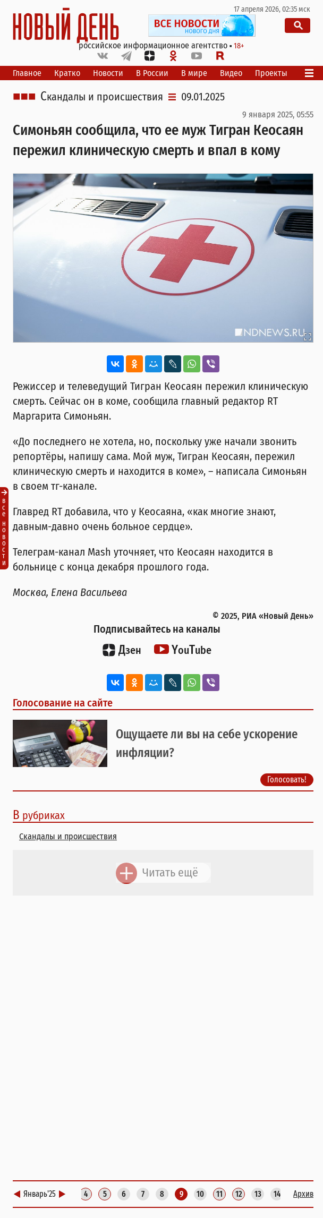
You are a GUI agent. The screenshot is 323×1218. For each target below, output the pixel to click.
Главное (27, 73)
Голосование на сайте (63, 702)
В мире (194, 73)
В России (152, 73)
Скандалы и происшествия (101, 96)
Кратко (67, 73)
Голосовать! (287, 779)
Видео (231, 73)
